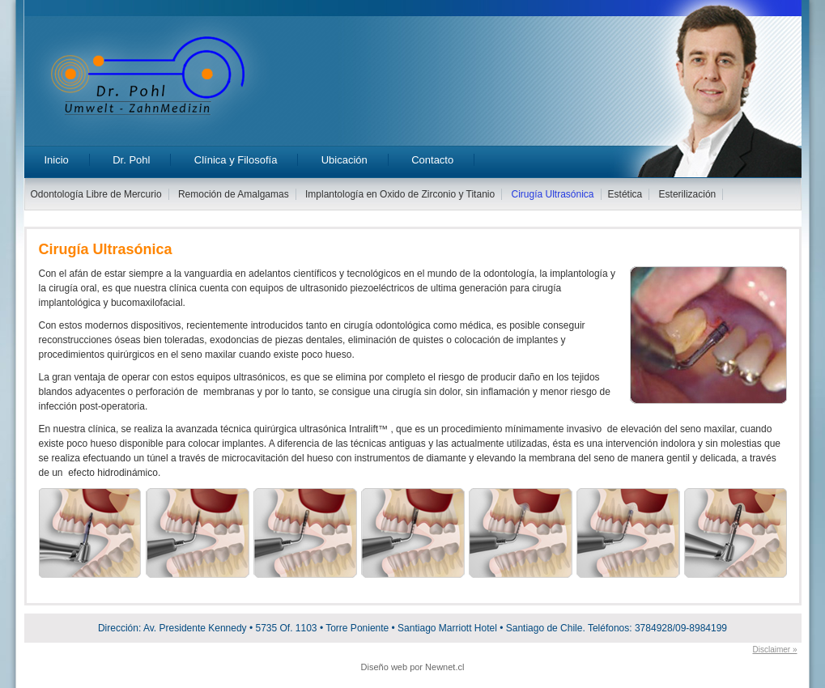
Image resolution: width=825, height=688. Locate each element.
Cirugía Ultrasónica (553, 194)
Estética (625, 194)
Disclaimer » (774, 649)
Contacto (432, 160)
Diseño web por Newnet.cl (413, 667)
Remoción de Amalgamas (233, 194)
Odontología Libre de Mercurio (96, 194)
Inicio (57, 160)
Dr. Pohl (131, 160)
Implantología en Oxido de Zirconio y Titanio (400, 194)
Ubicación (344, 160)
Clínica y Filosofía (236, 160)
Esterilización (688, 194)
